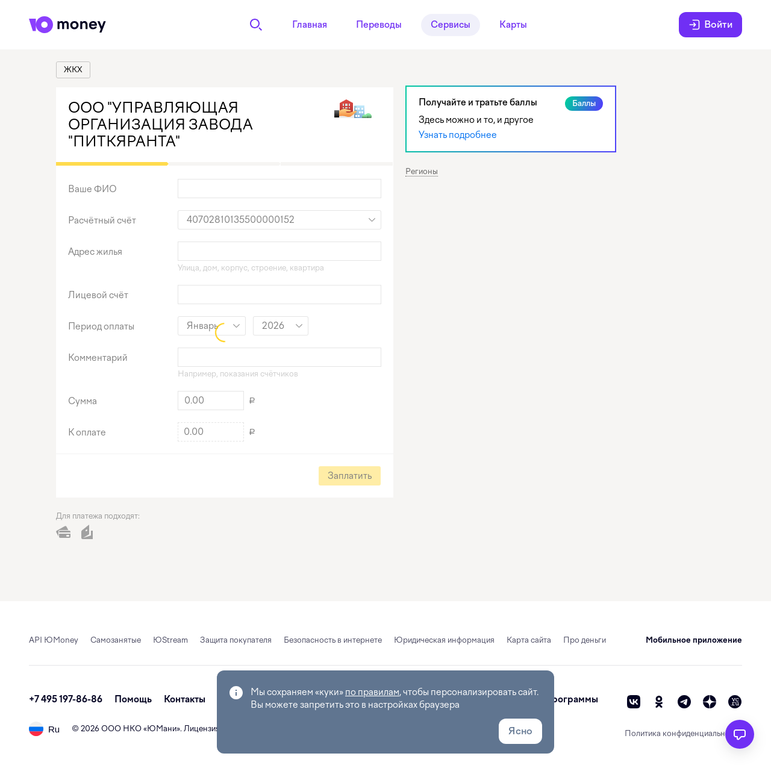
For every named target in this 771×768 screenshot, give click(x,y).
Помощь (133, 699)
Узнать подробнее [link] (458, 135)
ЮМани (161, 728)
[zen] (709, 702)
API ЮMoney (53, 640)
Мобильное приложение (694, 640)
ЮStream (170, 640)
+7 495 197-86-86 (65, 699)
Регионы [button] (421, 171)
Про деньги (584, 640)
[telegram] (684, 702)
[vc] (735, 702)
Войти (710, 25)
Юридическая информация (444, 640)
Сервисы (450, 24)
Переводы (379, 24)
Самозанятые (115, 640)
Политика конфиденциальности (683, 733)
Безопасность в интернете (333, 640)
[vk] (633, 702)
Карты (513, 24)
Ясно (520, 731)
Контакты (184, 699)
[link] (73, 69)
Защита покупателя (236, 640)
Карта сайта (529, 640)
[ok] (659, 702)
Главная (309, 24)
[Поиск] (256, 24)
